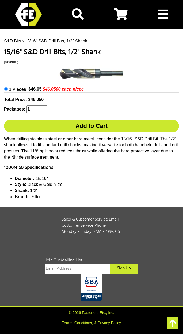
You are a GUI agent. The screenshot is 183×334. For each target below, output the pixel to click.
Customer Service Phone (84, 225)
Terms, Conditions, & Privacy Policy (91, 323)
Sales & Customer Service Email (90, 219)
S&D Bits (12, 41)
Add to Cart (91, 126)
